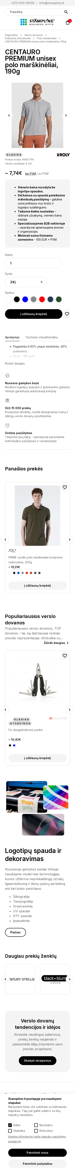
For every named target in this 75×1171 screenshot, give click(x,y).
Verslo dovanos (33, 35)
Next (66, 115)
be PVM (30, 173)
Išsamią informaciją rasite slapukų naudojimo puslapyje (37, 1139)
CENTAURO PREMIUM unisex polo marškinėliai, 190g (35, 41)
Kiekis (9, 255)
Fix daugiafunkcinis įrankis (25, 730)
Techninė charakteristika (41, 337)
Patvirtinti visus (37, 1152)
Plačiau (15, 932)
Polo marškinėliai (47, 38)
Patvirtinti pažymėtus (37, 1163)
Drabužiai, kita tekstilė (18, 38)
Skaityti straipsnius (37, 1060)
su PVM (43, 173)
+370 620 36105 (22, 3)
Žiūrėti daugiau (54, 643)
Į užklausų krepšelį (33, 314)
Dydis (8, 273)
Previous (9, 115)
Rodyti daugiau (15, 363)
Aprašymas (12, 337)
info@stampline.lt (51, 3)
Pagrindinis (11, 35)
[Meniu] (7, 22)
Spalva (9, 292)
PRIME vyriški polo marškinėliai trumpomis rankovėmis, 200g (35, 560)
